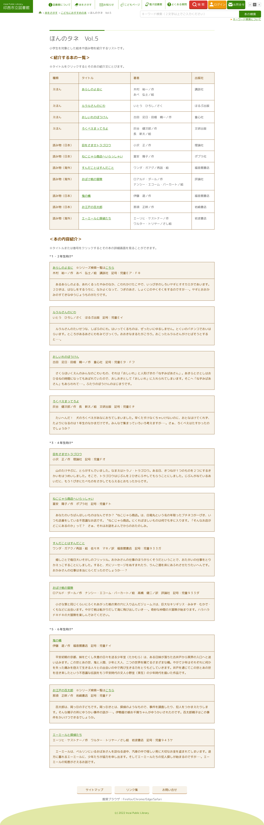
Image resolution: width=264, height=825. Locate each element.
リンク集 (132, 790)
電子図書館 (155, 4)
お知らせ (109, 4)
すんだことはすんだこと (98, 168)
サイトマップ (94, 790)
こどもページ (132, 4)
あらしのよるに (92, 89)
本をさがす (85, 4)
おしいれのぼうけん (95, 117)
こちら (109, 268)
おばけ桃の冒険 (92, 179)
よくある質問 (179, 4)
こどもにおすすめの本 (74, 12)
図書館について (62, 4)
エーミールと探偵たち (96, 218)
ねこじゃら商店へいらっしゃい (102, 156)
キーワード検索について (247, 19)
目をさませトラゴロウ (96, 145)
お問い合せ (169, 790)
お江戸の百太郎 (92, 207)
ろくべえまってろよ (95, 128)
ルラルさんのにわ (93, 106)
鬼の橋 (86, 196)
